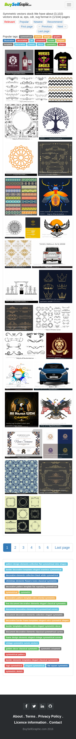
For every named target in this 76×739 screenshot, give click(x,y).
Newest (38, 21)
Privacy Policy (49, 716)
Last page (44, 31)
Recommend (54, 21)
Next (62, 26)
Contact (55, 722)
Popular (24, 21)
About (18, 716)
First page (27, 26)
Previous (45, 26)
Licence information (30, 722)
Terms (30, 716)
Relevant (9, 21)
